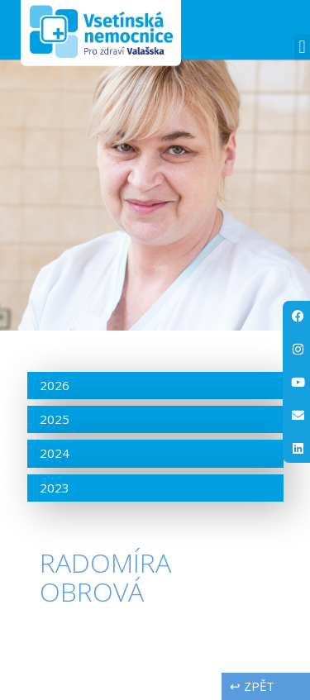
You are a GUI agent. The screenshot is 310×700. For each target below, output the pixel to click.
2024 (54, 453)
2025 (54, 419)
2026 (54, 385)
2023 (54, 487)
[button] (302, 47)
